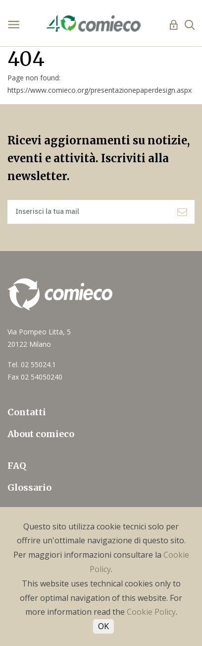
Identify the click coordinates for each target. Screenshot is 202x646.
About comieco (40, 434)
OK (103, 626)
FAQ (16, 465)
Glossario (29, 487)
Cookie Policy (151, 611)
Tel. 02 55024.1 (31, 364)
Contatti (26, 412)
